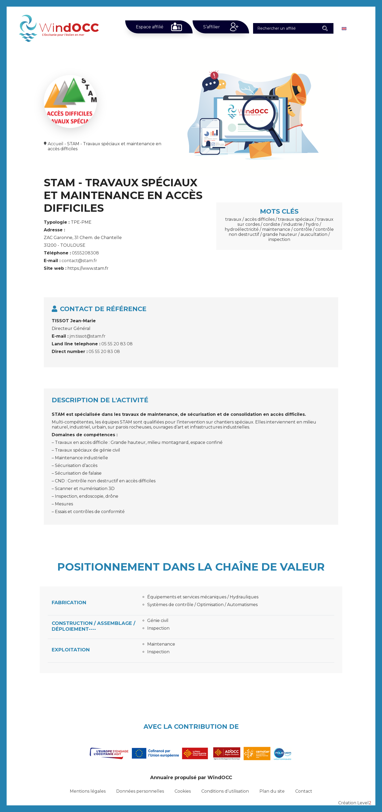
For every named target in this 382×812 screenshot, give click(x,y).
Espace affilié (149, 26)
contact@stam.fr (79, 260)
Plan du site (272, 791)
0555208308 (85, 252)
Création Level (354, 802)
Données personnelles (140, 791)
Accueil (55, 143)
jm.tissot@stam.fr (88, 336)
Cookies (183, 791)
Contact (303, 791)
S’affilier (211, 26)
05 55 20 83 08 (117, 343)
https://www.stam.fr (87, 268)
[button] (325, 28)
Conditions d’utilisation (225, 791)
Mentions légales (88, 791)
